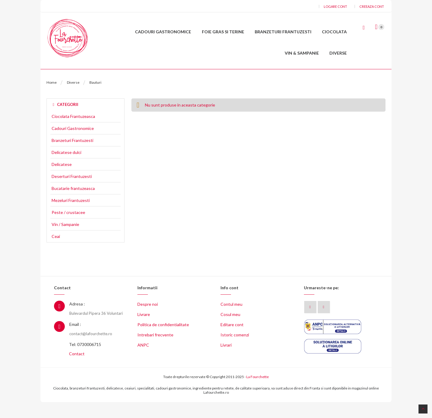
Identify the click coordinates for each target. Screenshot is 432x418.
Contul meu (231, 320)
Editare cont (232, 340)
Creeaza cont (371, 6)
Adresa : (77, 320)
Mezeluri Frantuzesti (71, 216)
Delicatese (62, 180)
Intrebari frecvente (155, 350)
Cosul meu (230, 330)
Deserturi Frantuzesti (72, 192)
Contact (77, 369)
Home (51, 98)
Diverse (73, 98)
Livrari (226, 361)
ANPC (143, 361)
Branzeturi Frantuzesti (72, 156)
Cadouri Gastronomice (73, 144)
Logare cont (335, 6)
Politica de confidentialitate (163, 340)
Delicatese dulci (66, 168)
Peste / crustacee (68, 228)
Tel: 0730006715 (85, 360)
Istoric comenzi (234, 350)
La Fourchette (257, 393)
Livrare (143, 330)
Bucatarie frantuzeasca (73, 204)
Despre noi (147, 320)
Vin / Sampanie (65, 240)
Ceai (56, 252)
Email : (75, 340)
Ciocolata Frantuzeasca (73, 132)
